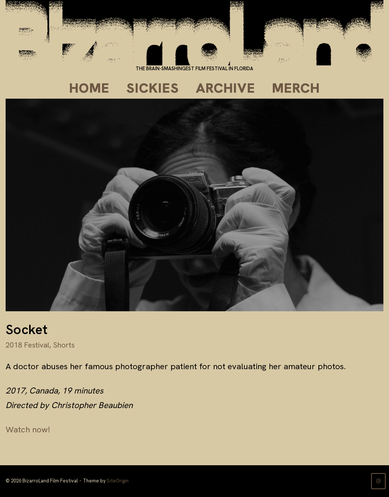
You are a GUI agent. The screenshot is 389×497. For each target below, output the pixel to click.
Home (89, 88)
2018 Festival (27, 345)
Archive (225, 88)
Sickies (152, 88)
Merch (296, 88)
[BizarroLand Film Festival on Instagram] (378, 481)
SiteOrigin (118, 481)
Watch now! (28, 429)
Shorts (64, 345)
